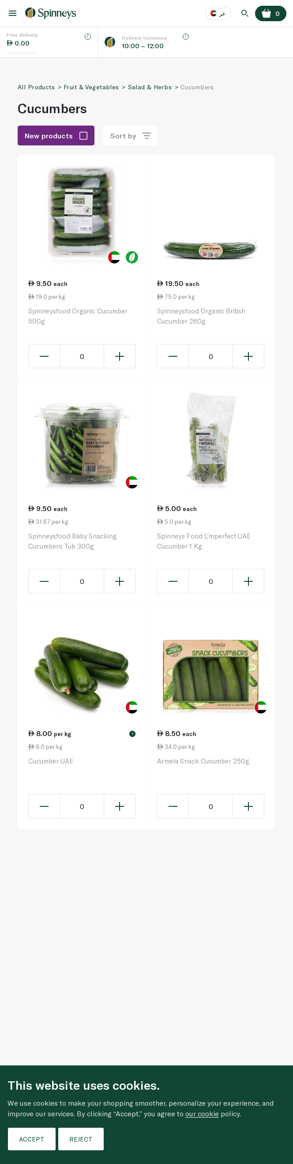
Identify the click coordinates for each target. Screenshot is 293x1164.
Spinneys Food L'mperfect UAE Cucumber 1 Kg (204, 541)
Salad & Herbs (150, 87)
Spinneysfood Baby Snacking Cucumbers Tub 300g (72, 541)
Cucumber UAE (50, 761)
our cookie (202, 1113)
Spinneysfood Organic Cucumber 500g (78, 316)
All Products (36, 87)
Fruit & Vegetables (91, 87)
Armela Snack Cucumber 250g (203, 761)
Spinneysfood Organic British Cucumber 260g (201, 316)
